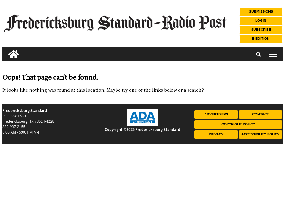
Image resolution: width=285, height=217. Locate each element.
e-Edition (261, 38)
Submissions (261, 11)
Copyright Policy (238, 124)
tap (273, 54)
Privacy (216, 134)
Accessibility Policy (260, 134)
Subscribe (261, 29)
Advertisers (216, 114)
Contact (260, 114)
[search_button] (4, 49)
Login (260, 20)
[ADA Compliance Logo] (142, 124)
